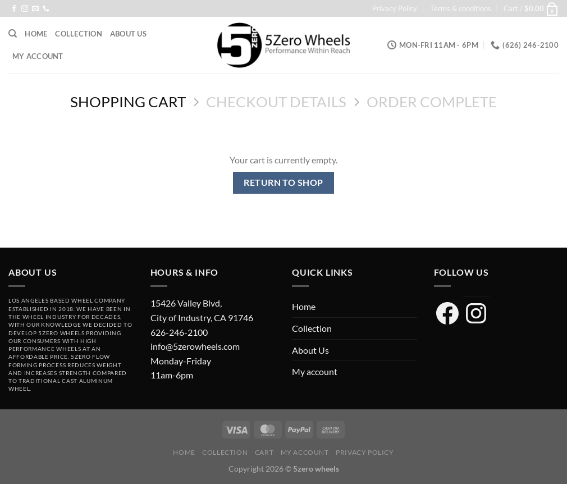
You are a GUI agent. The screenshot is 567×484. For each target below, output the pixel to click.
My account (37, 56)
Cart (264, 452)
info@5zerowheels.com (195, 346)
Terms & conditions (460, 8)
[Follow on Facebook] (14, 9)
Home (36, 33)
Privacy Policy (394, 8)
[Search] (12, 33)
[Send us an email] (35, 9)
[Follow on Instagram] (24, 9)
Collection (78, 33)
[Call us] (46, 9)
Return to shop (283, 182)
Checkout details (276, 101)
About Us (128, 33)
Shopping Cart (128, 101)
